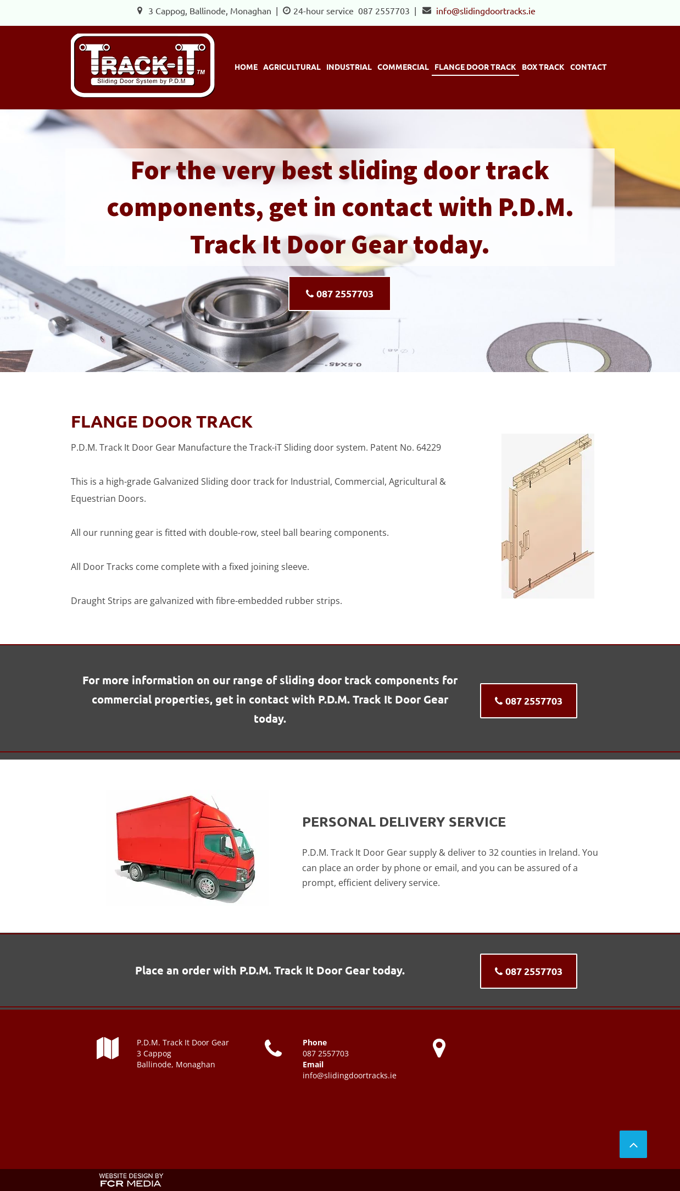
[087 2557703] (339, 293)
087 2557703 (384, 10)
